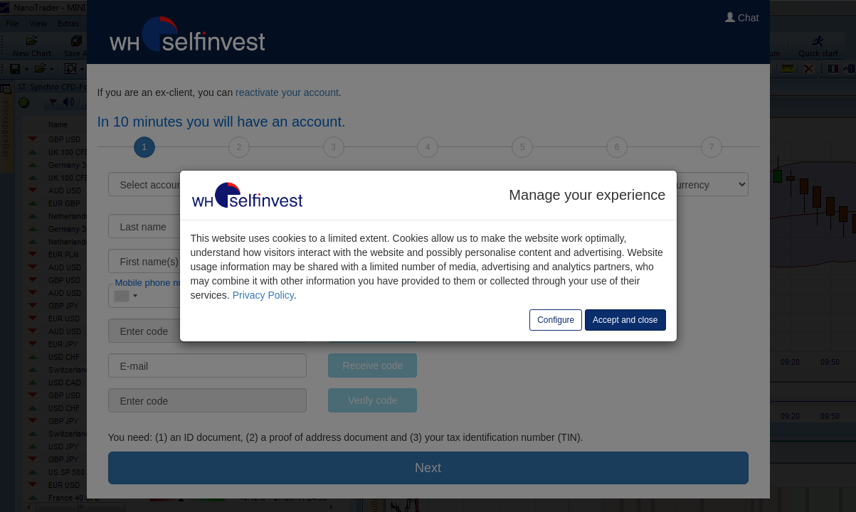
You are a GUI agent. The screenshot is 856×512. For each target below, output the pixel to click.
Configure (555, 320)
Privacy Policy (263, 295)
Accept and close (625, 320)
